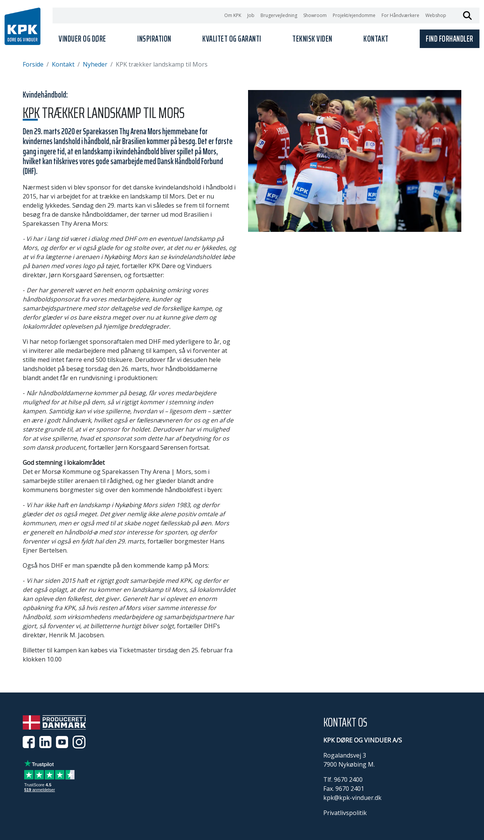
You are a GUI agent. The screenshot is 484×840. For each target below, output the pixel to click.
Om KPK (232, 15)
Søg (467, 15)
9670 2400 (348, 779)
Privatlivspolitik (345, 813)
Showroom (315, 15)
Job (250, 15)
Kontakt (63, 64)
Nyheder (95, 64)
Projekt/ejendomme (354, 15)
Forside (33, 64)
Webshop (435, 15)
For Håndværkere (400, 15)
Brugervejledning (279, 15)
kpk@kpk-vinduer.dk (352, 797)
